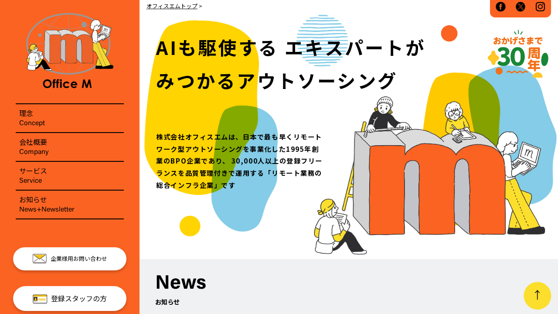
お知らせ (69, 204)
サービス (69, 175)
